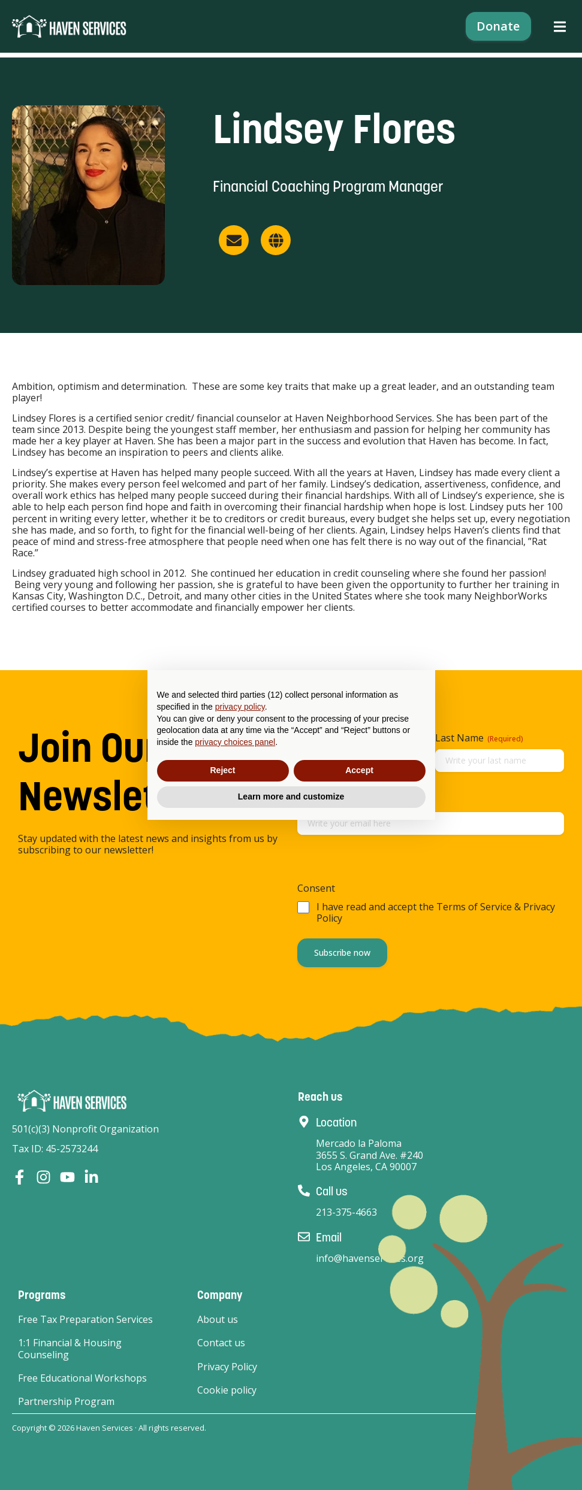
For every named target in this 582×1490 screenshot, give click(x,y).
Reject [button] (222, 770)
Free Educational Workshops (82, 1378)
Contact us (221, 1343)
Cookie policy (227, 1390)
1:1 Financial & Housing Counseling (70, 1348)
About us (217, 1319)
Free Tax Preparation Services (85, 1319)
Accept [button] (359, 770)
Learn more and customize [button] (291, 796)
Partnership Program (66, 1401)
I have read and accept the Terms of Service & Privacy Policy (435, 912)
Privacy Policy (227, 1367)
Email (329, 1237)
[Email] (304, 1237)
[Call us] (304, 1191)
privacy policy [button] (240, 706)
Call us (332, 1191)
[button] (559, 29)
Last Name (479, 738)
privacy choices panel (235, 742)
